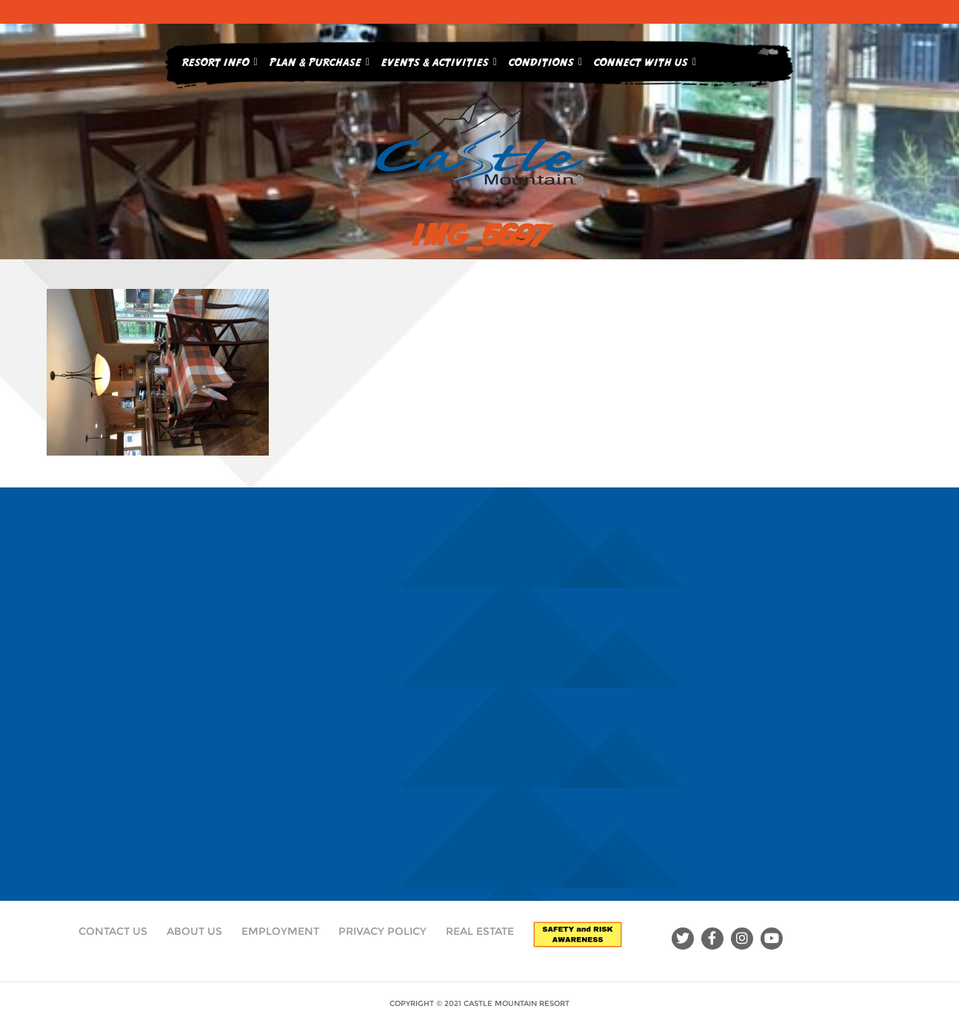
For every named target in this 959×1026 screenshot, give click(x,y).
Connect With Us (645, 59)
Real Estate (480, 931)
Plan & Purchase (320, 59)
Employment (280, 931)
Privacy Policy (382, 931)
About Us (194, 931)
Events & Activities (439, 59)
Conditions (545, 59)
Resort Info (220, 59)
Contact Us (112, 931)
